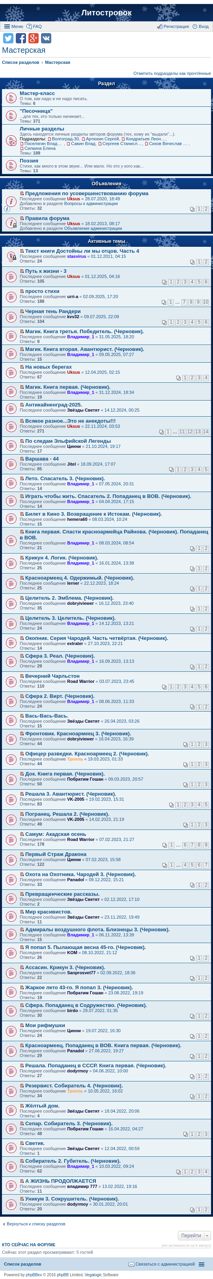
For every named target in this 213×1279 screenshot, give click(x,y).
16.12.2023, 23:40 (116, 603)
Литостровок (106, 12)
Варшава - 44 (42, 459)
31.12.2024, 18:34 (116, 392)
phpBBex (34, 1275)
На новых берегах (48, 367)
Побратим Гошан (85, 779)
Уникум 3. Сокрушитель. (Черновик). (72, 1199)
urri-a (72, 296)
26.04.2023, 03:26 (122, 721)
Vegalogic (93, 1275)
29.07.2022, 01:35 (100, 1010)
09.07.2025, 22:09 (101, 316)
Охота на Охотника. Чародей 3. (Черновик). (80, 874)
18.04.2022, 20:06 (122, 1111)
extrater (75, 643)
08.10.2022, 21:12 (99, 952)
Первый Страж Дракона (55, 854)
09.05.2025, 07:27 (116, 354)
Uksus (73, 198)
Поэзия (29, 161)
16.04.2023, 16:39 (116, 738)
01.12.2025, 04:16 (102, 276)
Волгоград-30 (65, 138)
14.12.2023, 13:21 (116, 623)
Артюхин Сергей (102, 138)
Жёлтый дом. (42, 1106)
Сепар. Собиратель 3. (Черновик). (68, 1123)
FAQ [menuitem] (37, 26)
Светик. (35, 1143)
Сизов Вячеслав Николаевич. (169, 143)
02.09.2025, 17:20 (100, 296)
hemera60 (77, 519)
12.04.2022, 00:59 (122, 1148)
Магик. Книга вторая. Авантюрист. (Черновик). (84, 349)
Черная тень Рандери (53, 311)
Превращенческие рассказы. (62, 894)
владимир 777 (82, 1186)
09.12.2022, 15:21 (106, 879)
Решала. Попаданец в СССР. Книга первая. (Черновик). (95, 1065)
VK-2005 (75, 799)
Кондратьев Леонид (145, 138)
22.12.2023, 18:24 (101, 583)
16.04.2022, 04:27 (125, 1128)
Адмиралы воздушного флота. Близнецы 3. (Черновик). (97, 929)
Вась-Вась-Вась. (46, 716)
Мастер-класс (37, 93)
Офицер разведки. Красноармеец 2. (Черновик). (87, 754)
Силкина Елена (40, 148)
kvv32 (73, 316)
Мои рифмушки (45, 1025)
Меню (17, 26)
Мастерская (23, 50)
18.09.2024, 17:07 (98, 464)
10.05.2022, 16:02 (105, 1091)
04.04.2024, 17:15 (116, 501)
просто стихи (42, 291)
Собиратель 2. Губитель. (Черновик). (73, 1161)
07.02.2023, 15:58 (103, 859)
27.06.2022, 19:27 (106, 1050)
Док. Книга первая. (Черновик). (65, 774)
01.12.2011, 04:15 (108, 256)
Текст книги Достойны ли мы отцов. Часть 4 (82, 251)
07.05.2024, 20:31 (116, 483)
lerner (73, 583)
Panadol (75, 879)
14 (205, 431)
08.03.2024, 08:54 (116, 543)
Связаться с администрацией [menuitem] (165, 1264)
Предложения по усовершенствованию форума (86, 193)
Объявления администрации (93, 228)
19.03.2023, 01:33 (105, 759)
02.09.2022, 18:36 (118, 972)
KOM (72, 952)
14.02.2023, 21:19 (106, 819)
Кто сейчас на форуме (29, 1244)
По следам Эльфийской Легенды (68, 441)
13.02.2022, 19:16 (119, 1186)
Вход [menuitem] (204, 26)
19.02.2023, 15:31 (106, 799)
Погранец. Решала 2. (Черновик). (67, 814)
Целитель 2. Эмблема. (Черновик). (69, 598)
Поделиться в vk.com (46, 38)
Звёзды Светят (83, 410)
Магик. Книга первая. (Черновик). (67, 387)
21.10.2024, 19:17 (103, 446)
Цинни (74, 446)
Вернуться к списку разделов (36, 1223)
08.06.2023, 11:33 (116, 701)
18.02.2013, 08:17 (102, 223)
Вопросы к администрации (91, 203)
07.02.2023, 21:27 (117, 839)
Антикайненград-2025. (53, 405)
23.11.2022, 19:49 (122, 917)
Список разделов (22, 1264)
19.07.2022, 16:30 (103, 1030)
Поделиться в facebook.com (21, 38)
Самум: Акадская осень (55, 834)
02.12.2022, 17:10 (122, 899)
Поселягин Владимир (44, 143)
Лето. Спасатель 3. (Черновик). (65, 478)
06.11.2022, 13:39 (116, 934)
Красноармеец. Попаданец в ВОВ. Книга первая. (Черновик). (103, 1045)
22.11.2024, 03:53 (102, 426)
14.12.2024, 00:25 (122, 410)
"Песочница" (36, 111)
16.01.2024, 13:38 (116, 563)
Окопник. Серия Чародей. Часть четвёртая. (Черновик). (96, 638)
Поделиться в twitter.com (8, 38)
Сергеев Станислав (122, 143)
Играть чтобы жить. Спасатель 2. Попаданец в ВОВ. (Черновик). (108, 496)
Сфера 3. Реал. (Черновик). (60, 656)
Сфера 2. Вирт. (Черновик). (60, 696)
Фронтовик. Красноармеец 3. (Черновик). (78, 733)
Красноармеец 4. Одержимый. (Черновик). (79, 578)
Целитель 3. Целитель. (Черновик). (70, 618)
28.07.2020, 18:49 (102, 198)
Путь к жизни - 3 (46, 271)
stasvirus (76, 256)
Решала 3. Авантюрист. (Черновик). (70, 794)
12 (189, 431)
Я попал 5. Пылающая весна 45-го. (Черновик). (85, 947)
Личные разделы (42, 129)
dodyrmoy (77, 1070)
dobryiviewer (80, 603)
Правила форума (47, 218)
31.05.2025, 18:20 (116, 336)
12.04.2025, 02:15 (102, 372)
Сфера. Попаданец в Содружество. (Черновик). (86, 1005)
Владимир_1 (80, 336)
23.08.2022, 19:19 (125, 992)
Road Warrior (80, 681)
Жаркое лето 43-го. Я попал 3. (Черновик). (79, 987)
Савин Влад (83, 143)
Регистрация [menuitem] (176, 26)
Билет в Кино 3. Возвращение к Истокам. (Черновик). (93, 514)
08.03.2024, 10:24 (109, 519)
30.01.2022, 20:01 (110, 1204)
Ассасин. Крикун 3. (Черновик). (65, 967)
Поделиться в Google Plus (33, 38)
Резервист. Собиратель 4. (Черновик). (74, 1086)
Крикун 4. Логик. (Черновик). (61, 558)
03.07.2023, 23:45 (117, 681)
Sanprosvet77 (81, 972)
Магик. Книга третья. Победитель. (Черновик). (84, 331)
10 (205, 302)
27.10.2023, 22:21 (105, 643)
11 (182, 431)
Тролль (75, 759)
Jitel (71, 464)
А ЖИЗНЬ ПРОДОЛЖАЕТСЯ (60, 1181)
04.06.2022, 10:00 (110, 1070)
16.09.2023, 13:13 (116, 661)
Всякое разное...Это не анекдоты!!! (70, 421)
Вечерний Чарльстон (52, 676)
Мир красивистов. (48, 912)
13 (197, 431)
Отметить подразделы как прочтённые (172, 73)
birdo (72, 1010)
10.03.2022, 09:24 (116, 1166)
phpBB (63, 1275)
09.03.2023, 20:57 (125, 779)
